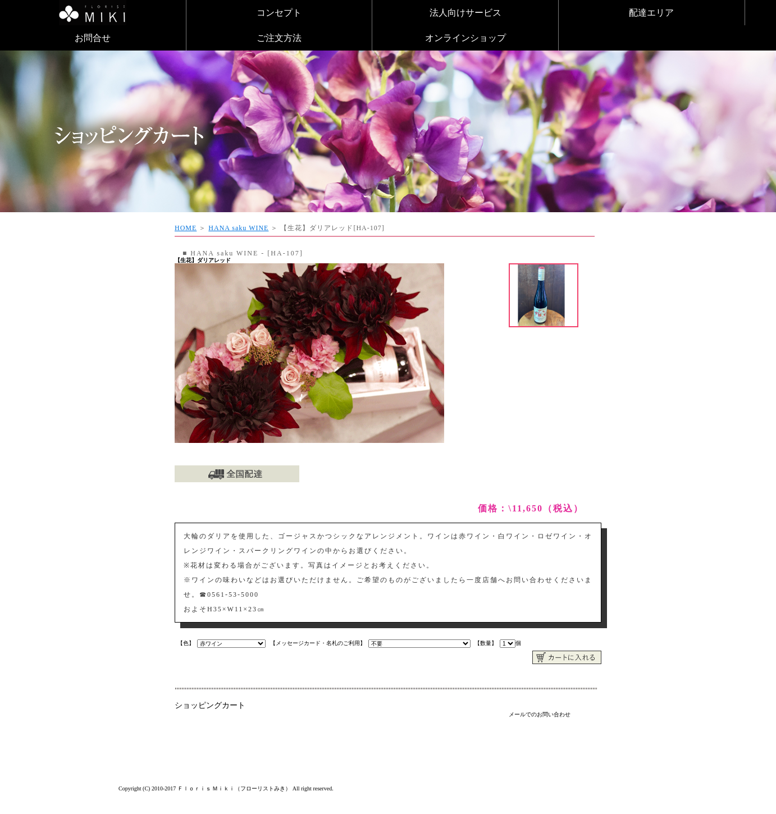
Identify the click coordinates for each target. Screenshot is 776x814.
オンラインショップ (465, 38)
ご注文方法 (279, 38)
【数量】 (485, 643)
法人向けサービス (465, 12)
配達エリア (651, 12)
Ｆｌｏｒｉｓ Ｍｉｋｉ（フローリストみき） (234, 788)
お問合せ (93, 38)
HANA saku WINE (238, 228)
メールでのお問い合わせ (539, 714)
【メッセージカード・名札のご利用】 (318, 643)
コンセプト (279, 12)
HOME (186, 228)
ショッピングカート (210, 705)
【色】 (185, 643)
